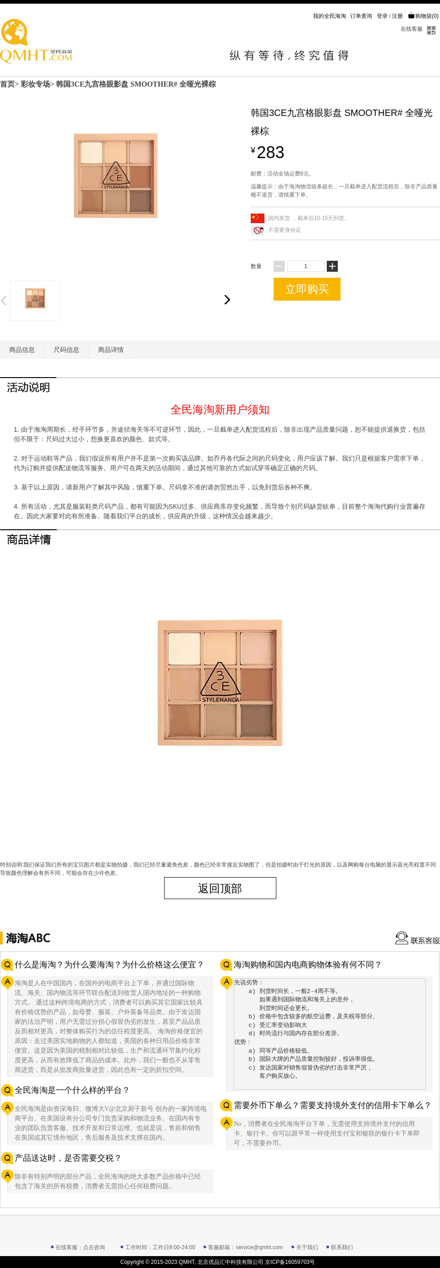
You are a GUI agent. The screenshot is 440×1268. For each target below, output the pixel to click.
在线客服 (412, 29)
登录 (382, 16)
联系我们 (342, 1247)
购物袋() (423, 16)
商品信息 (22, 349)
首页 (7, 84)
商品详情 (111, 349)
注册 (397, 16)
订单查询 (361, 16)
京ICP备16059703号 (290, 1262)
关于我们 (307, 1247)
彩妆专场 (35, 84)
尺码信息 (66, 349)
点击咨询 (94, 1247)
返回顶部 (220, 888)
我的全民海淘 (329, 16)
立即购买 (307, 289)
